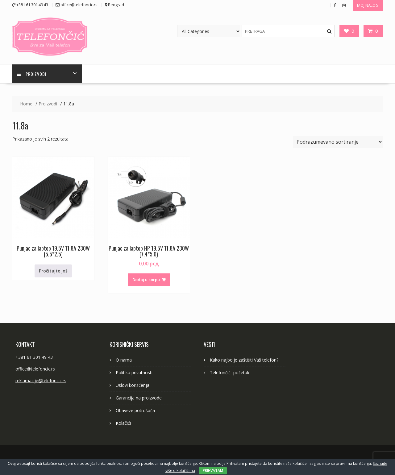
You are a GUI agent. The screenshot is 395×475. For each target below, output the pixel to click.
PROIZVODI (31, 74)
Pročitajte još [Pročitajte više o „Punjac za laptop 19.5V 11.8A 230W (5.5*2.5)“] (53, 271)
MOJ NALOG (368, 5)
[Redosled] (338, 142)
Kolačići (123, 423)
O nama (124, 360)
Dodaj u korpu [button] (146, 279)
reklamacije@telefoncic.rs (40, 380)
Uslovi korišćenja (132, 385)
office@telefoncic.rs (35, 369)
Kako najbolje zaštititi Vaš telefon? (244, 360)
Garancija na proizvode (139, 398)
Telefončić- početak (229, 372)
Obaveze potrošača (135, 410)
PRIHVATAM (213, 470)
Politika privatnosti (134, 372)
